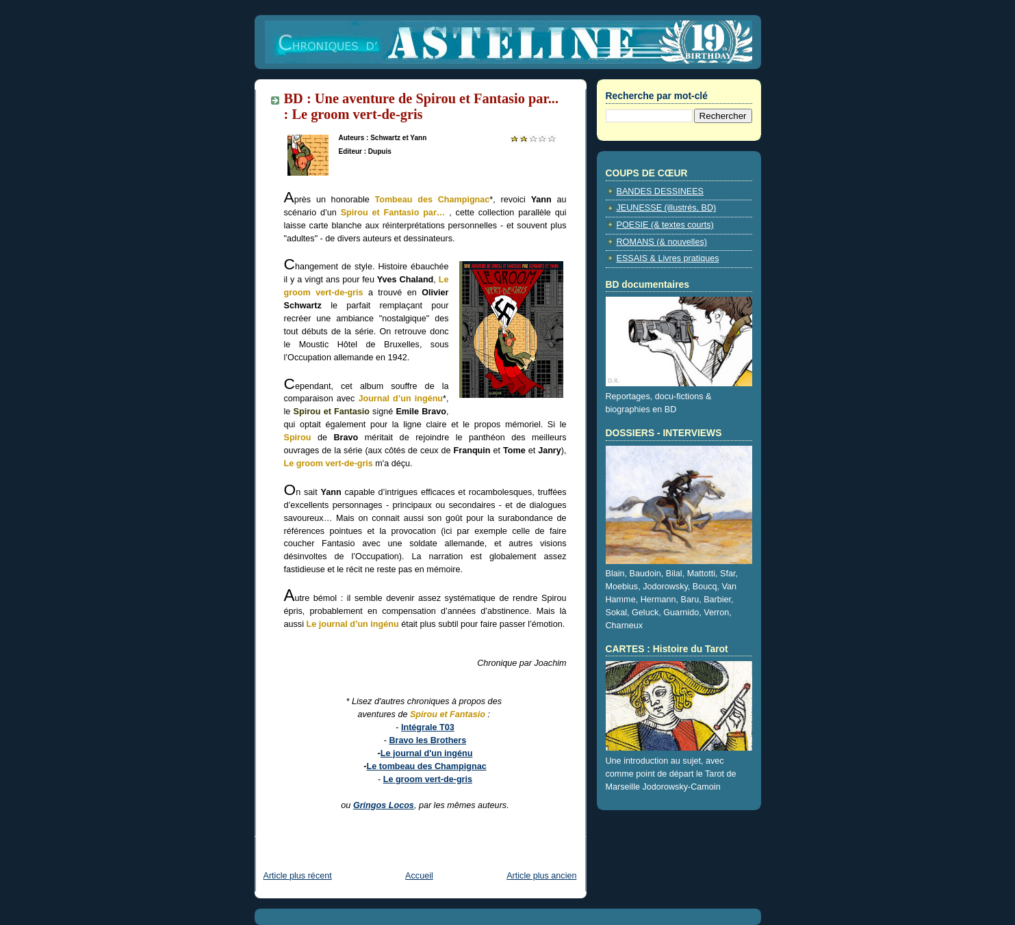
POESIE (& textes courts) (665, 225)
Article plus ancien (541, 876)
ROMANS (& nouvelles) (662, 242)
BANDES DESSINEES (660, 191)
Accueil (419, 876)
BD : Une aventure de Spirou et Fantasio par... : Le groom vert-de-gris (421, 106)
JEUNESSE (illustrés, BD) (667, 208)
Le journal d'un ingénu (427, 753)
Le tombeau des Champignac (427, 766)
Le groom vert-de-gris (427, 779)
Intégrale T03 (427, 727)
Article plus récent (298, 876)
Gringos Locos (383, 805)
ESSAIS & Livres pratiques (668, 258)
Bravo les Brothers (427, 740)
